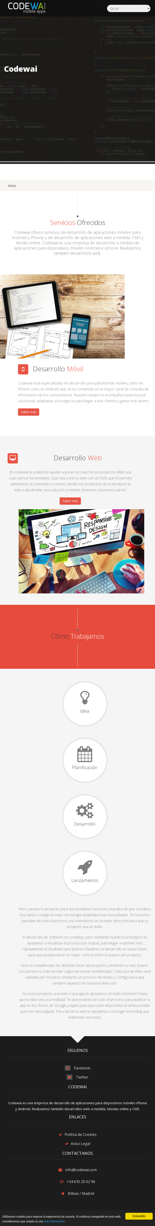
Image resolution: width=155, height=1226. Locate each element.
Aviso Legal (80, 1143)
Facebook (82, 1068)
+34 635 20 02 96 (81, 1181)
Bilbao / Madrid (81, 1193)
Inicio (12, 185)
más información (54, 1221)
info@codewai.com (81, 1169)
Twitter (82, 1077)
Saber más (98, 412)
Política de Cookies (81, 1134)
